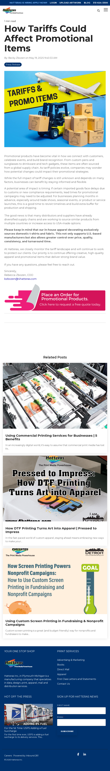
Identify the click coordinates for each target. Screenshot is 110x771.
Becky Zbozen (16, 57)
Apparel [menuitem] (61, 674)
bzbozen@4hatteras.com (20, 278)
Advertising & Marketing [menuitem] (71, 660)
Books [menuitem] (60, 664)
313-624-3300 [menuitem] (100, 2)
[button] (106, 9)
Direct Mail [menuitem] (63, 669)
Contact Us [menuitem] (63, 684)
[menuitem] (26, 3)
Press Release (13, 64)
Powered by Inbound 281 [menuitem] (26, 755)
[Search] (98, 10)
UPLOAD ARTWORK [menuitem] (70, 2)
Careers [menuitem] (8, 755)
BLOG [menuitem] (87, 2)
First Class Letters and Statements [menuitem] (76, 679)
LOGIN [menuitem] (53, 2)
